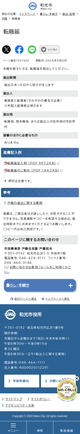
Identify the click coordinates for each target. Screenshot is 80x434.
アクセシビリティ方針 (20, 405)
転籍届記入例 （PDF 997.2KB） (33, 163)
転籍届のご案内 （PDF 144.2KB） (35, 170)
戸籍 (4, 18)
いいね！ (53, 49)
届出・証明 (68, 14)
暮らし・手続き (49, 14)
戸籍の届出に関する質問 (24, 202)
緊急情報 (66, 430)
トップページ (27, 14)
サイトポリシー (40, 399)
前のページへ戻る (26, 298)
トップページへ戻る (58, 298)
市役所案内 (21, 381)
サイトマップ (13, 399)
